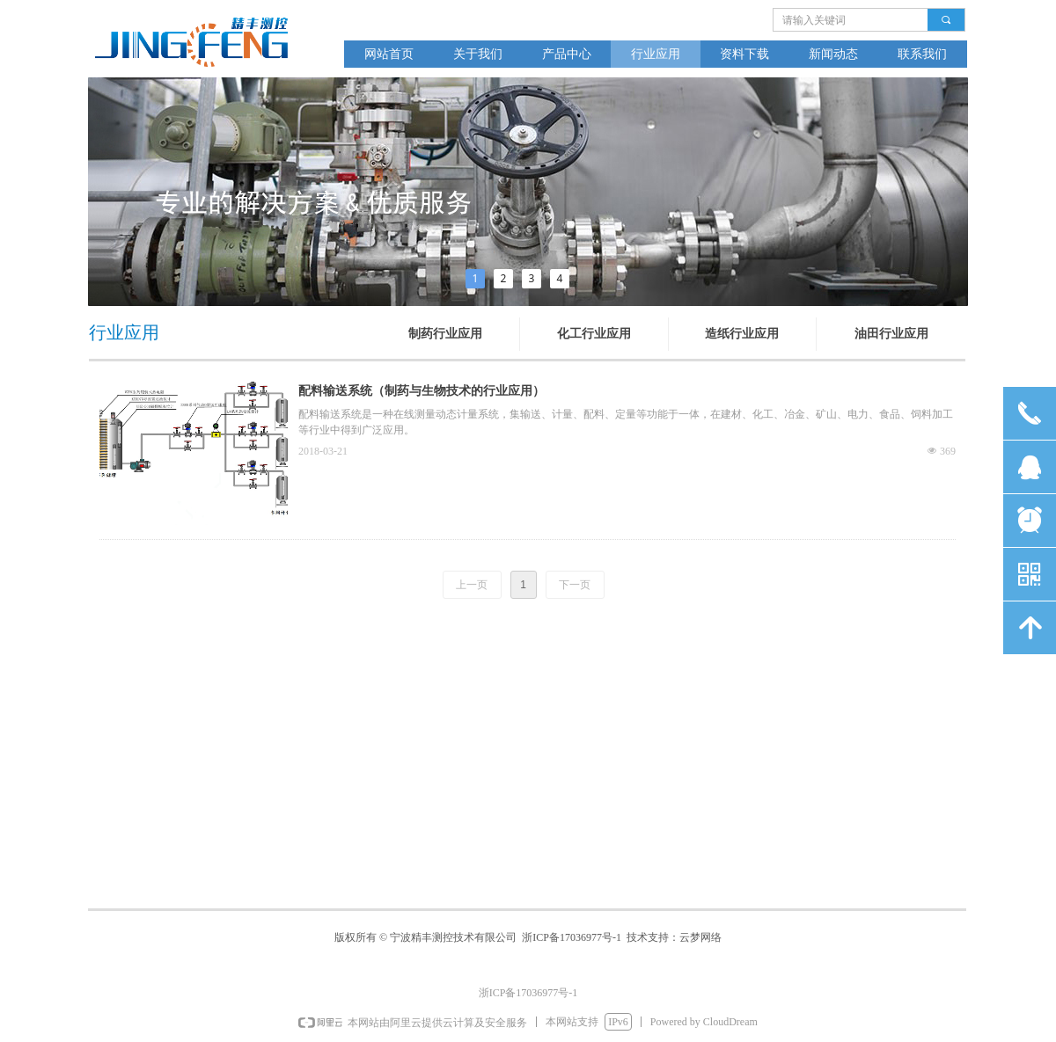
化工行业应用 (594, 333)
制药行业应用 (445, 333)
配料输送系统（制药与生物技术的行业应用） (421, 390)
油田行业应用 (891, 333)
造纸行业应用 (742, 333)
